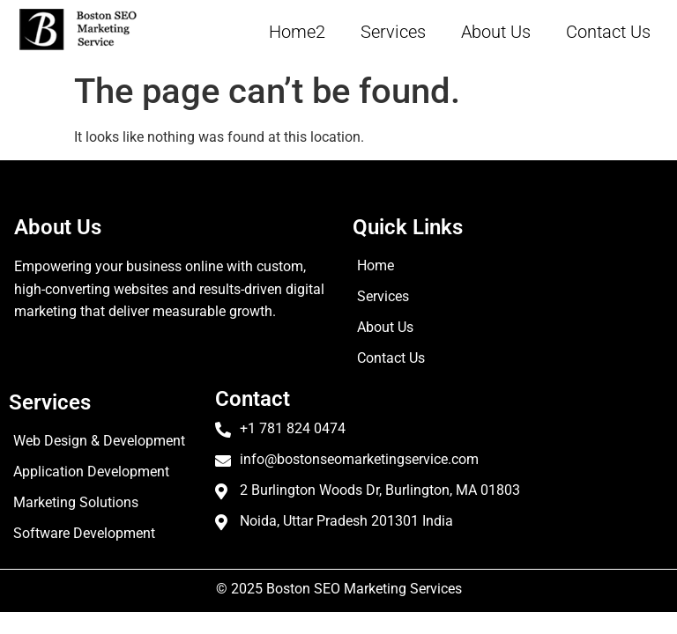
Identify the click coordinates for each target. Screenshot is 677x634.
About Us (496, 31)
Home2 (297, 31)
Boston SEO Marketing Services (364, 588)
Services (393, 31)
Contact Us (608, 31)
